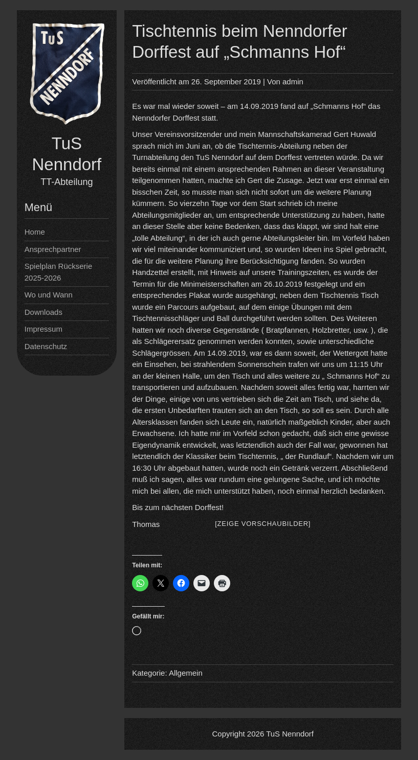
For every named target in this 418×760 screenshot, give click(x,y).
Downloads (43, 312)
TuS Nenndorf (290, 733)
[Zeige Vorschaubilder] (263, 523)
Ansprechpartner (53, 249)
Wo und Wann (49, 294)
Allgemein (186, 673)
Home (35, 231)
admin (292, 81)
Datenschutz (46, 346)
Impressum (43, 329)
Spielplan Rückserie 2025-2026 (59, 272)
